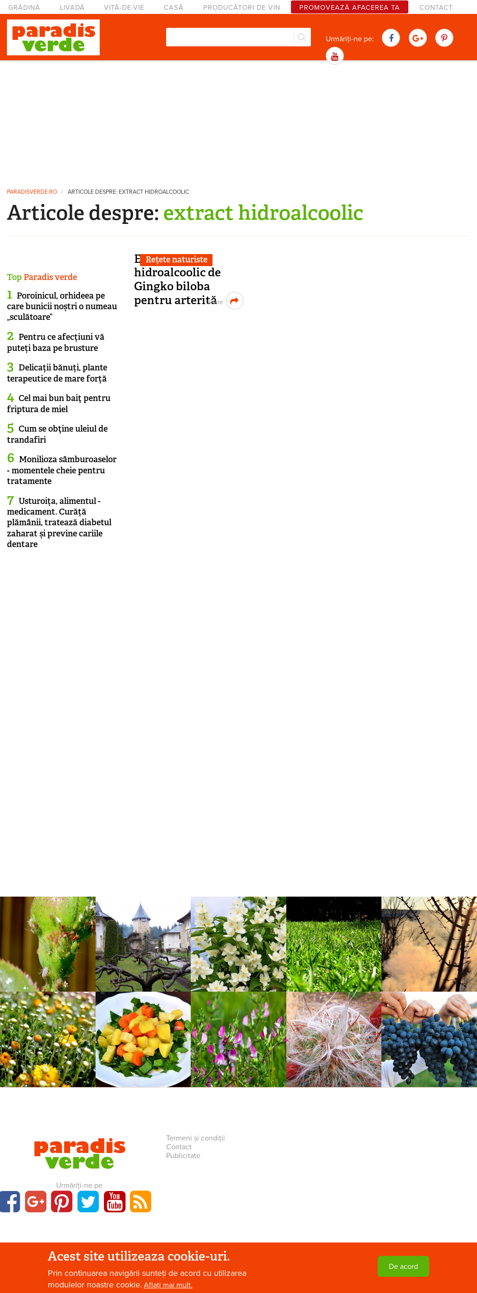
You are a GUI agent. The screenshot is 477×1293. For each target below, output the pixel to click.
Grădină (24, 8)
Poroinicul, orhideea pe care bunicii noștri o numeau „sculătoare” (62, 306)
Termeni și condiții (195, 1138)
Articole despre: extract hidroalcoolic (128, 192)
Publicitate (183, 1155)
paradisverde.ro (32, 192)
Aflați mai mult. (168, 1285)
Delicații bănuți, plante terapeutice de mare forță (57, 373)
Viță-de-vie (124, 8)
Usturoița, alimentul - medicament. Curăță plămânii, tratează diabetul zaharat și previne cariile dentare (59, 523)
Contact (436, 8)
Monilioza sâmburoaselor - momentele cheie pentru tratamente (61, 470)
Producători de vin (241, 8)
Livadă (72, 8)
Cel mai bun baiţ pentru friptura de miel (58, 403)
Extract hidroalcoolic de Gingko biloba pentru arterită (177, 279)
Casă (174, 8)
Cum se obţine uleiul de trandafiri (57, 434)
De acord (403, 1266)
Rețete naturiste (176, 259)
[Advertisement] (238, 123)
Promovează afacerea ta (349, 8)
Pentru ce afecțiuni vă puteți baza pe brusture (55, 342)
